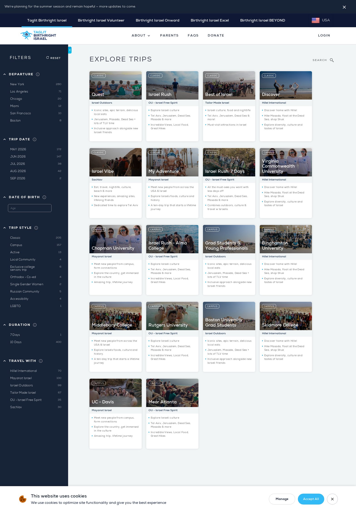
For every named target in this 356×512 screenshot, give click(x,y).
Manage (282, 499)
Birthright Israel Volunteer (101, 20)
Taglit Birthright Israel (47, 20)
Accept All (311, 499)
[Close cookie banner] (332, 499)
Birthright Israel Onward (157, 20)
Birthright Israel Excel (210, 20)
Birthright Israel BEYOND (262, 20)
